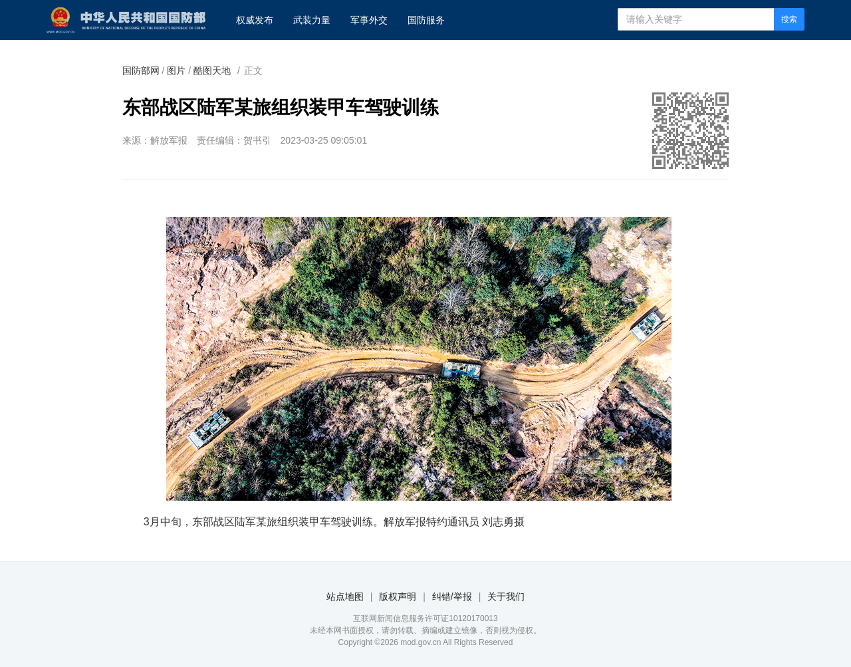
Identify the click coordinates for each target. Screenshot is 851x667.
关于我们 (506, 596)
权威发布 (254, 20)
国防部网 (141, 70)
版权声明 (397, 596)
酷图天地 (212, 70)
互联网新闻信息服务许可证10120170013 (425, 618)
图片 (176, 70)
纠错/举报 (452, 596)
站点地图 (345, 596)
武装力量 (311, 20)
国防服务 (426, 20)
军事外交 (369, 20)
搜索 (789, 19)
